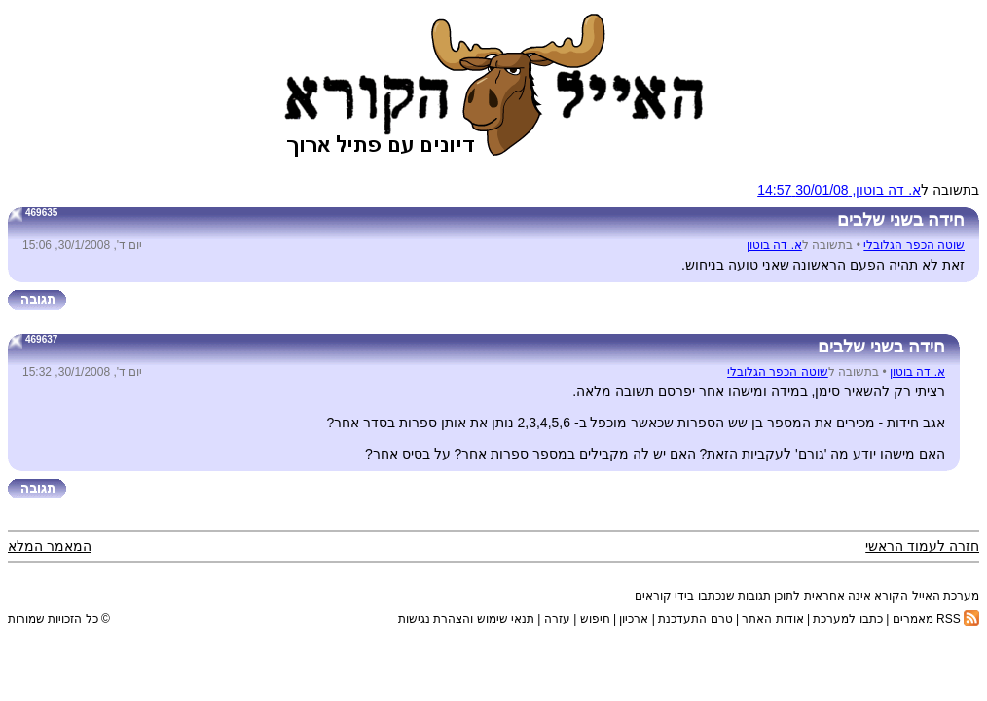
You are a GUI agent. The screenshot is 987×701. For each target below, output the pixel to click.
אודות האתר (772, 619)
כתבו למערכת (847, 619)
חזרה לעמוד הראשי (922, 546)
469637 (41, 339)
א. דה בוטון (774, 245)
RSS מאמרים (936, 619)
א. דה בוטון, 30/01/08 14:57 (839, 190)
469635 (41, 212)
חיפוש (595, 619)
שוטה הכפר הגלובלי (914, 245)
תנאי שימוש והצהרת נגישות (466, 619)
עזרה (557, 619)
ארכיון (633, 619)
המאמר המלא (49, 546)
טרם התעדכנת (695, 619)
